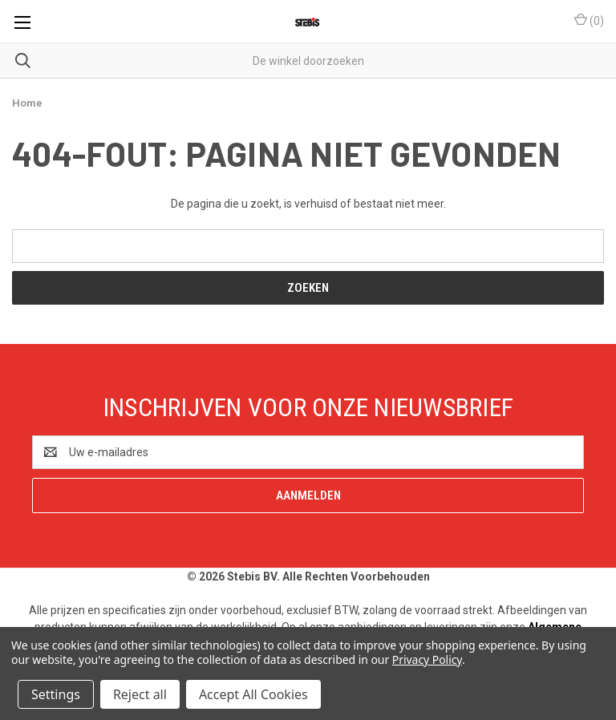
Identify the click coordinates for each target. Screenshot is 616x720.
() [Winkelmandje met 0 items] (589, 20)
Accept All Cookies (253, 694)
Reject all (140, 694)
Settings (55, 694)
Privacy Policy (427, 659)
